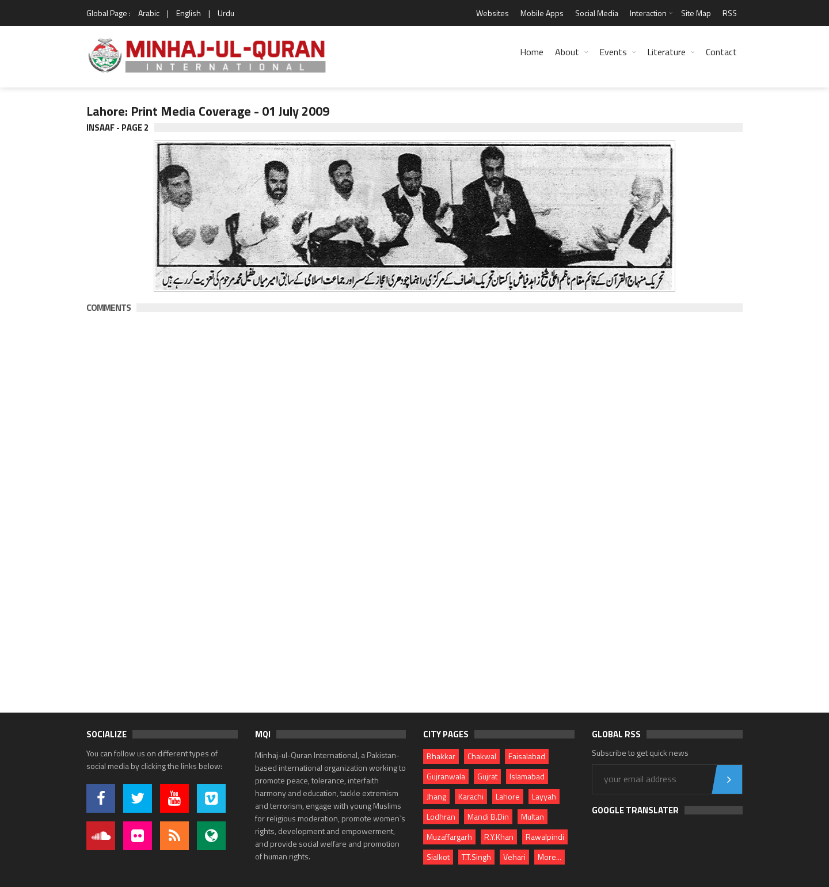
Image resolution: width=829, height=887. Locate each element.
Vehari (514, 857)
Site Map (696, 13)
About (567, 52)
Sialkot (438, 857)
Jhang (436, 796)
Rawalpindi (545, 837)
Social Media (596, 13)
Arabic (148, 13)
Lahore (508, 796)
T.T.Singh (476, 857)
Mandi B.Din (488, 816)
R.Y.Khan (499, 837)
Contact (721, 52)
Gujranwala (446, 776)
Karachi (471, 796)
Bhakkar (441, 756)
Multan (532, 816)
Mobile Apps (542, 13)
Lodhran (441, 816)
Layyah (544, 796)
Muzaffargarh (449, 837)
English (188, 13)
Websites (492, 13)
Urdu (226, 13)
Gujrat (487, 776)
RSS (729, 13)
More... (549, 857)
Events (613, 52)
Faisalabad (526, 756)
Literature (666, 52)
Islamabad (527, 776)
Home (531, 52)
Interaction (648, 13)
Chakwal (481, 756)
